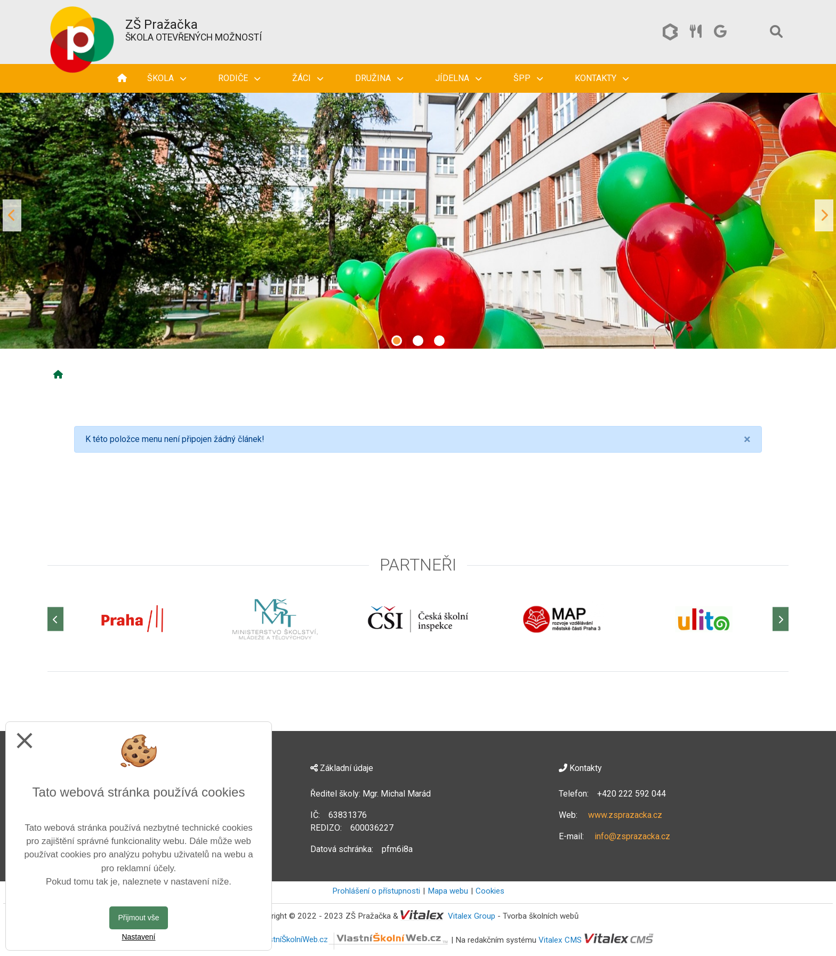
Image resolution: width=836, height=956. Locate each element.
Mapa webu (448, 891)
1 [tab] (396, 340)
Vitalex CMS (560, 939)
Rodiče (239, 78)
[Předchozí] (55, 619)
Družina (379, 78)
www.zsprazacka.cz (625, 815)
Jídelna (458, 78)
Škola (166, 78)
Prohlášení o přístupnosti (376, 891)
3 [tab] (439, 340)
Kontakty (602, 78)
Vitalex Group (471, 916)
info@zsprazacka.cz (632, 836)
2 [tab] (418, 340)
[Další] (781, 619)
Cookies (490, 891)
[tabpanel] (418, 215)
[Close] (747, 439)
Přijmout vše (138, 917)
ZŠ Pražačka (161, 24)
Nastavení (138, 937)
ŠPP (528, 78)
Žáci (307, 78)
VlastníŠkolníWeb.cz (353, 939)
